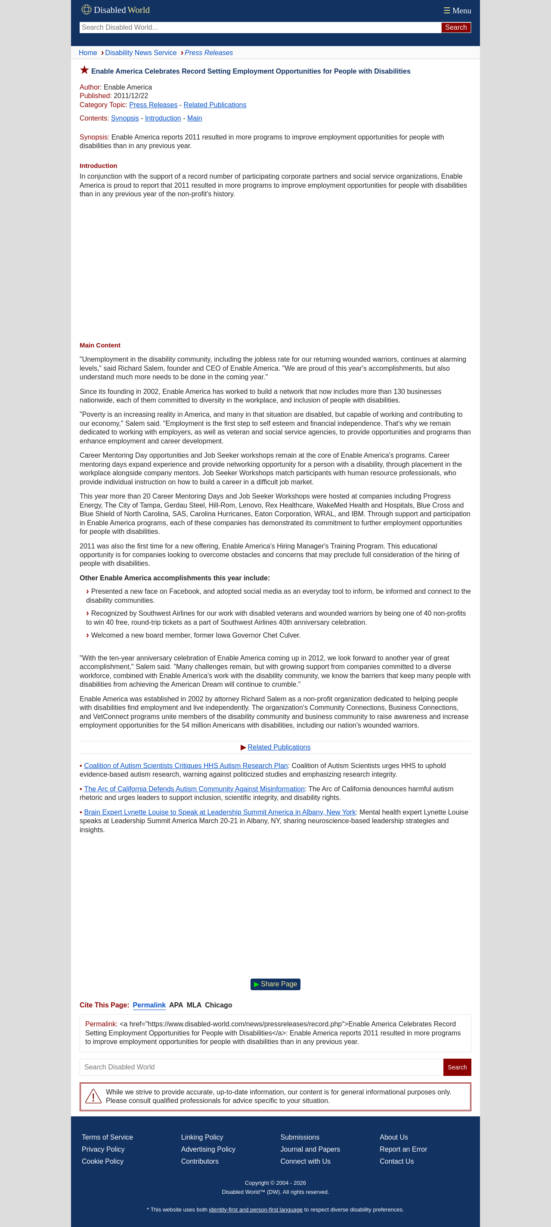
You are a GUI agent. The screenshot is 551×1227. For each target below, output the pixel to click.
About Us (394, 1137)
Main (194, 118)
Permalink (149, 1005)
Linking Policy (202, 1137)
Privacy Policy (103, 1149)
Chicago (218, 1005)
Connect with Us (306, 1161)
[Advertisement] (275, 270)
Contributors (200, 1161)
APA (176, 1005)
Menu (456, 10)
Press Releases (153, 104)
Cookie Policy (103, 1161)
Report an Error (403, 1149)
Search (457, 1067)
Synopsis (125, 118)
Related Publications (215, 104)
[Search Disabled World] (260, 27)
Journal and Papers (311, 1149)
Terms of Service (107, 1137)
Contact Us (397, 1161)
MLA (194, 1005)
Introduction (163, 118)
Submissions (300, 1137)
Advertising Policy (208, 1149)
